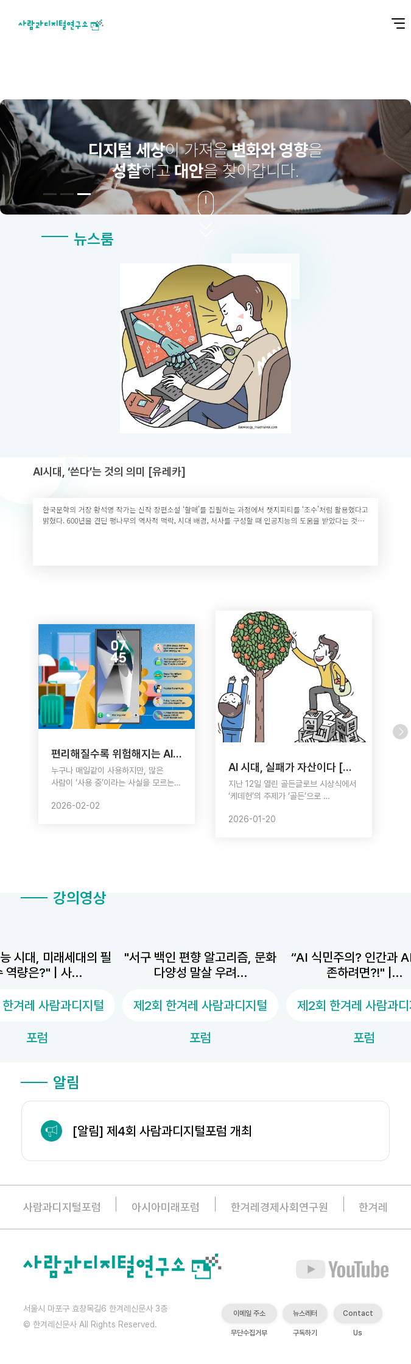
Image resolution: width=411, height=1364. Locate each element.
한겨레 (373, 1207)
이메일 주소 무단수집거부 (249, 1316)
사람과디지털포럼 (62, 1207)
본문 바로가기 (0, 0)
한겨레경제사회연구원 (279, 1207)
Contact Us (358, 1316)
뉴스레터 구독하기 (305, 1316)
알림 (50, 1082)
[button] (50, 194)
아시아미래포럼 (166, 1207)
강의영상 (64, 898)
